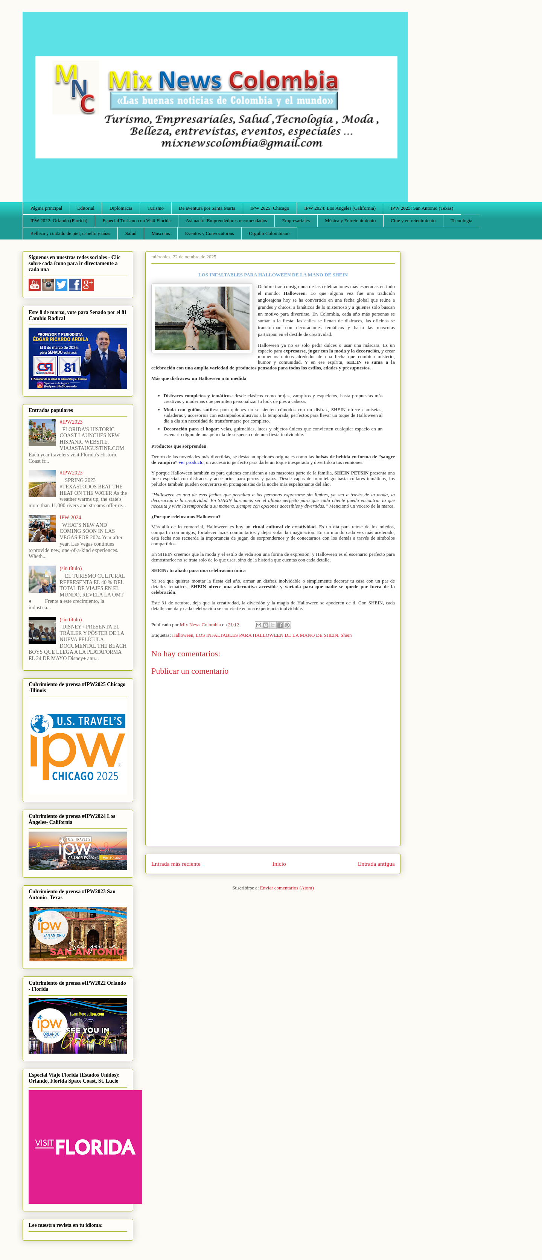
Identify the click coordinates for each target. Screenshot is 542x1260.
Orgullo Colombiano (269, 233)
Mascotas (160, 233)
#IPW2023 (71, 422)
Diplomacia (121, 208)
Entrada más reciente (176, 863)
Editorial (85, 208)
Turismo (156, 208)
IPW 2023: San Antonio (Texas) (422, 208)
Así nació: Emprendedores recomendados (226, 220)
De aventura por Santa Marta (207, 208)
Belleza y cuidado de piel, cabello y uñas (70, 233)
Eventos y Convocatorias (209, 233)
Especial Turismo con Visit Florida (136, 220)
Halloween (182, 635)
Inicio (279, 863)
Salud (131, 233)
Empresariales (296, 220)
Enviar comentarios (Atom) (287, 888)
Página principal (46, 208)
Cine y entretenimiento (413, 220)
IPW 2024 (70, 517)
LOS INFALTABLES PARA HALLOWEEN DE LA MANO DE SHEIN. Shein (274, 635)
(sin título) (71, 568)
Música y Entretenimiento (350, 220)
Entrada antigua (376, 863)
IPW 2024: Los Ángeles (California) (340, 208)
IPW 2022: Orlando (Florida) (59, 220)
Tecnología (461, 220)
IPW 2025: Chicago (269, 208)
